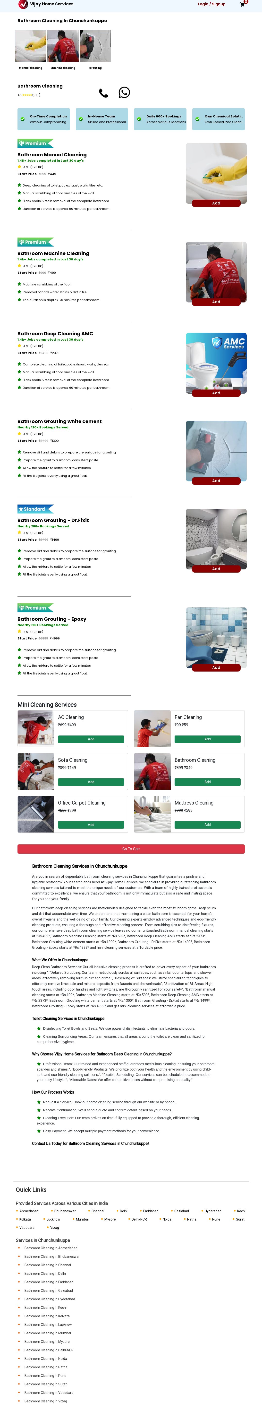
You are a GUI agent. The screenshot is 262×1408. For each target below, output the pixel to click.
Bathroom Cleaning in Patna (46, 1367)
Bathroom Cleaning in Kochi (46, 1308)
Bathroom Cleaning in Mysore (47, 1342)
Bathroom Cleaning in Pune (45, 1376)
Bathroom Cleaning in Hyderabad (50, 1299)
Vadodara (26, 1228)
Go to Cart (131, 849)
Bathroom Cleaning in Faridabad (49, 1282)
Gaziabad (181, 1211)
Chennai (98, 1211)
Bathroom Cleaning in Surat (46, 1384)
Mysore (110, 1219)
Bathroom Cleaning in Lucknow (48, 1325)
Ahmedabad (29, 1211)
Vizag (54, 1228)
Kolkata (25, 1219)
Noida (167, 1219)
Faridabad (151, 1211)
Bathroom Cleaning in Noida (46, 1359)
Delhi (123, 1211)
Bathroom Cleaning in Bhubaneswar (52, 1256)
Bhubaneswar (65, 1211)
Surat (240, 1219)
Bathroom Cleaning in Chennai (48, 1265)
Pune (216, 1219)
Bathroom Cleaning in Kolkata (47, 1316)
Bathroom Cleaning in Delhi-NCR (49, 1350)
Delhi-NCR (139, 1219)
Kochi (241, 1211)
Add (91, 739)
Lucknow (53, 1219)
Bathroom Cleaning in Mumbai (48, 1333)
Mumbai (82, 1219)
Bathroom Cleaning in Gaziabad (49, 1291)
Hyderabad (213, 1211)
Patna (191, 1219)
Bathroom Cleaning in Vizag (46, 1401)
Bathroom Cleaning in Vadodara (49, 1393)
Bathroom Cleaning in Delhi (45, 1273)
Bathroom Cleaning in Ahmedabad (51, 1248)
